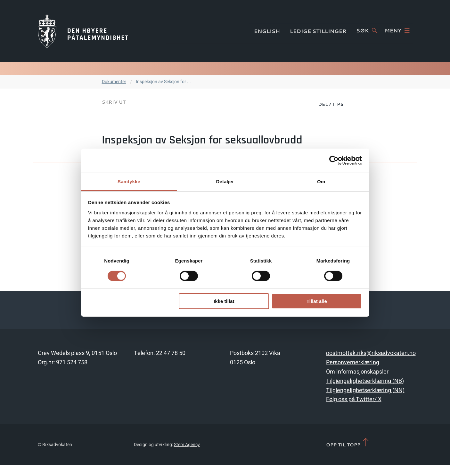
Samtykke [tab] (129, 181)
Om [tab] (321, 181)
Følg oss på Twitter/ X (353, 399)
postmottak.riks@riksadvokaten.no (371, 353)
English (267, 31)
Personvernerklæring (352, 362)
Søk (366, 30)
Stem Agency (187, 444)
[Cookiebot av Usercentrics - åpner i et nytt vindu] (334, 160)
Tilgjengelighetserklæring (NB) (365, 381)
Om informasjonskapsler (357, 371)
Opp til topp (348, 442)
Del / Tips (330, 104)
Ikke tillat (224, 301)
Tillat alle (317, 301)
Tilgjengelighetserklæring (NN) (365, 390)
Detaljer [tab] (225, 181)
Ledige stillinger (318, 31)
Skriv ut (114, 102)
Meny (397, 30)
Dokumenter (114, 81)
